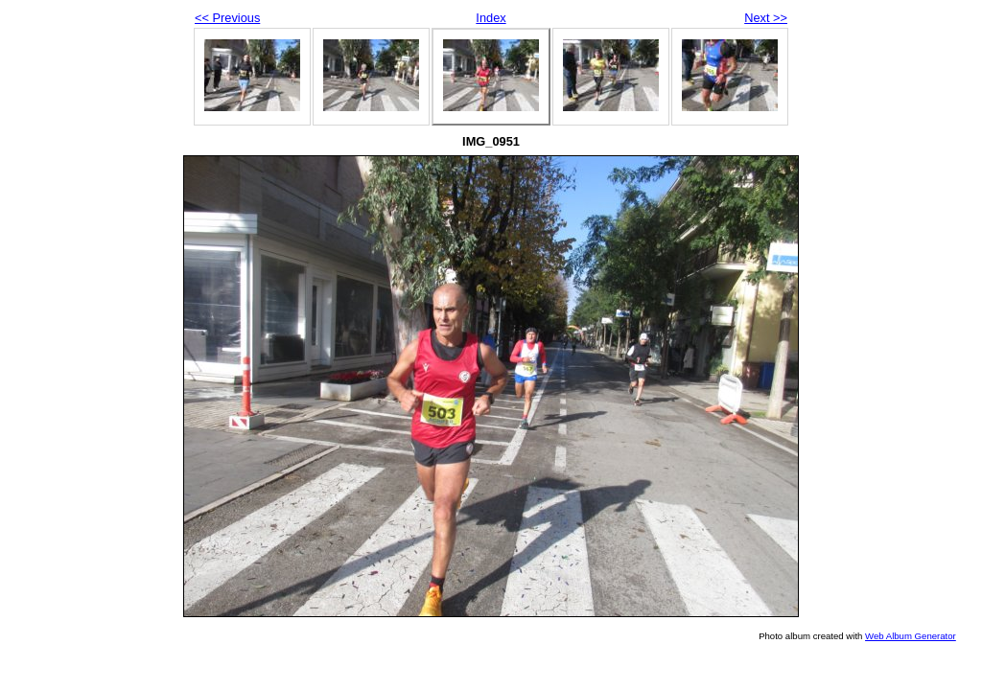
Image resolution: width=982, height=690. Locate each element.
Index (490, 18)
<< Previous (227, 18)
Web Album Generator (910, 636)
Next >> (765, 18)
